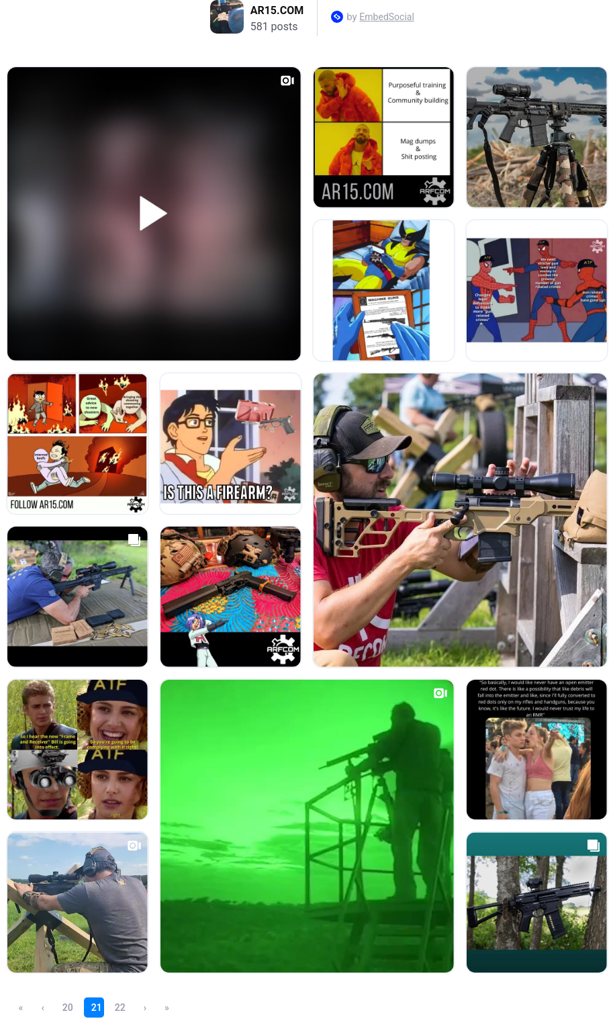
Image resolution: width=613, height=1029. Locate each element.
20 (67, 1007)
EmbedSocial (386, 16)
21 (96, 1007)
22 (120, 1007)
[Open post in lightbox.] (154, 214)
